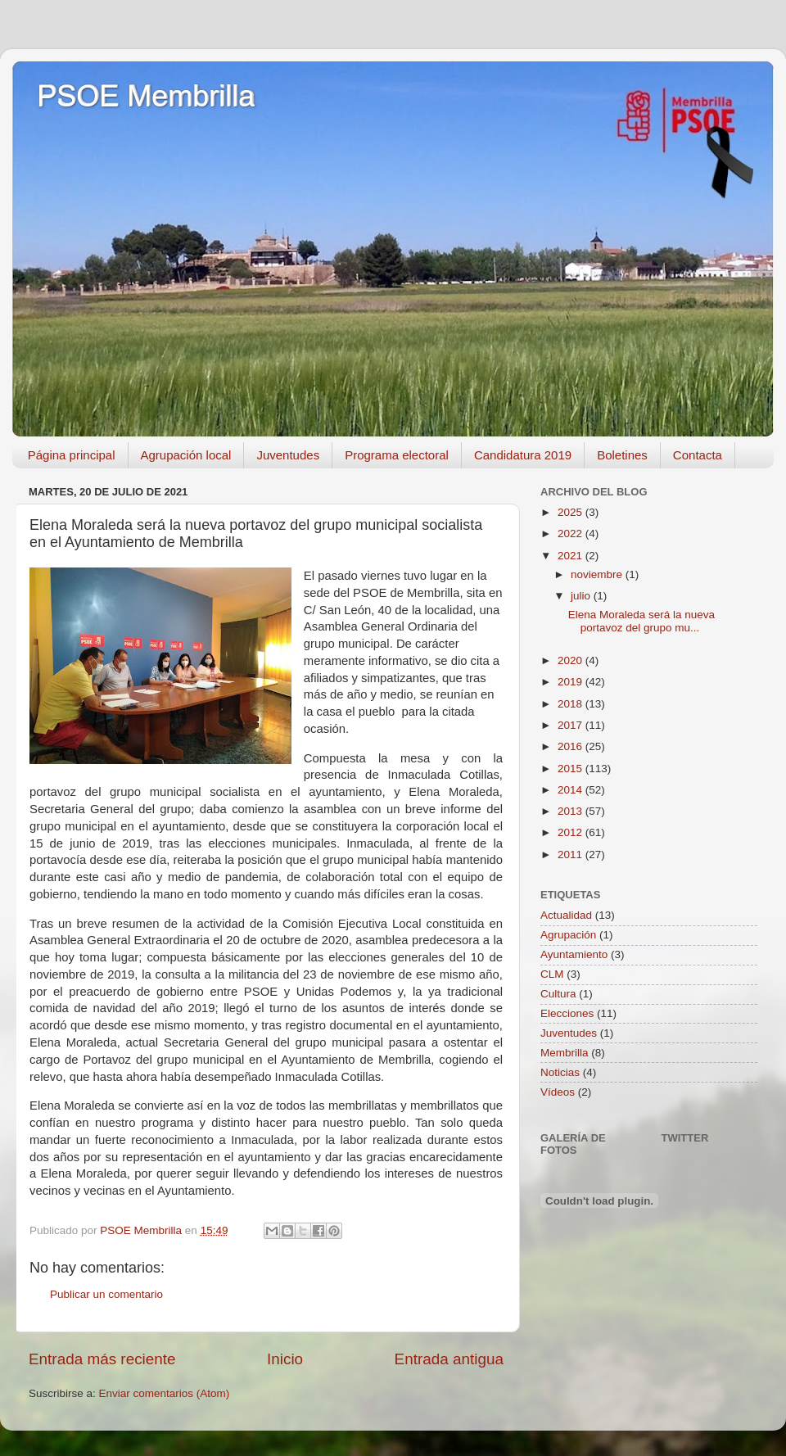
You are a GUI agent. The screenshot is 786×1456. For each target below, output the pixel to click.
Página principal (71, 455)
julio (582, 596)
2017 (571, 725)
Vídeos (557, 1092)
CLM (552, 974)
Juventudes (287, 455)
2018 (571, 704)
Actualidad (566, 915)
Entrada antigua (449, 1359)
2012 (571, 832)
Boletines (622, 455)
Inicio (285, 1359)
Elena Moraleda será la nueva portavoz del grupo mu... (641, 621)
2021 (571, 555)
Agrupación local (186, 455)
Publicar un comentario (106, 1294)
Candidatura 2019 (522, 455)
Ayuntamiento (574, 954)
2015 (571, 768)
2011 (571, 854)
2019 (571, 682)
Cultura (558, 994)
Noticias (560, 1072)
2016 (571, 746)
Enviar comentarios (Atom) (164, 1393)
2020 (571, 660)
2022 (571, 533)
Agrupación (568, 935)
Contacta (697, 455)
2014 (571, 790)
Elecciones (567, 1013)
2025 (571, 512)
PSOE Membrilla (146, 96)
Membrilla (564, 1053)
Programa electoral (397, 455)
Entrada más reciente (102, 1359)
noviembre (598, 574)
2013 (571, 811)
